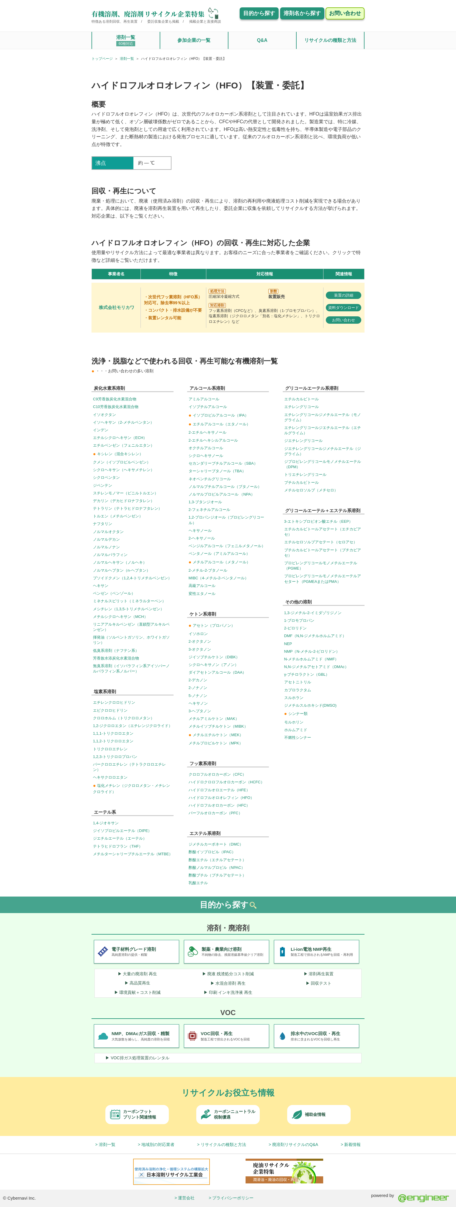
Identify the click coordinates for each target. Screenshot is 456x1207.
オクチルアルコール (206, 448)
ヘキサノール (200, 530)
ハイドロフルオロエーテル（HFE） (219, 790)
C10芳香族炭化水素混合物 (115, 406)
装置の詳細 (343, 295)
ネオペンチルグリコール (210, 479)
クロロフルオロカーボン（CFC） (217, 774)
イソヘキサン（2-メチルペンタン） (123, 422)
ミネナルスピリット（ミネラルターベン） (129, 601)
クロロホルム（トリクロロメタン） (123, 718)
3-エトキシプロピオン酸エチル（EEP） (318, 521)
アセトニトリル (297, 682)
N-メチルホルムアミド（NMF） (311, 659)
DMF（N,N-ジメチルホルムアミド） (315, 636)
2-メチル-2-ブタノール (208, 570)
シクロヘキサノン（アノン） (213, 664)
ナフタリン (102, 524)
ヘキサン (100, 585)
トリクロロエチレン (110, 749)
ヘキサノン (198, 703)
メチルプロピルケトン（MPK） (216, 743)
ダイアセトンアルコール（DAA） (217, 672)
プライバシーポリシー (233, 1198)
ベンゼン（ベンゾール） (114, 593)
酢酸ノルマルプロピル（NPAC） (217, 867)
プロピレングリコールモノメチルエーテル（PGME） (320, 565)
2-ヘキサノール (202, 538)
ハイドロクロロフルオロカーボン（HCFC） (226, 782)
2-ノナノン (198, 687)
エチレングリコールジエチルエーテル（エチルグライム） (322, 430)
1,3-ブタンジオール (205, 502)
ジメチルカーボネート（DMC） (216, 844)
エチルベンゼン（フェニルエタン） (123, 445)
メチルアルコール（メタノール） (219, 562)
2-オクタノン (200, 641)
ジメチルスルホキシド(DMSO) (310, 705)
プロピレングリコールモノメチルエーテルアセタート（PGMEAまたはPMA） (322, 578)
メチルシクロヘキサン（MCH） (120, 616)
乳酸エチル (198, 883)
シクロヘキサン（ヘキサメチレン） (123, 470)
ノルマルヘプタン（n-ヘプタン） (121, 570)
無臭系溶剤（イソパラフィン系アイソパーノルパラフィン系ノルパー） (131, 668)
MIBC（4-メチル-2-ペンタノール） (219, 578)
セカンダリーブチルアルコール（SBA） (223, 463)
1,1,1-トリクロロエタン (113, 733)
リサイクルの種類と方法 (330, 40)
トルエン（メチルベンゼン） (118, 516)
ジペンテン (102, 485)
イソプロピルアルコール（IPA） (219, 415)
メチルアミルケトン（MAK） (214, 718)
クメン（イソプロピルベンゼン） (122, 462)
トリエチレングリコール (305, 474)
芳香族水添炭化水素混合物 (116, 658)
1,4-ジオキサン (106, 823)
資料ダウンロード (343, 307)
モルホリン (293, 722)
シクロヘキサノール (206, 455)
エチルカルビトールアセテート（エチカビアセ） (322, 532)
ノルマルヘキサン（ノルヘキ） (120, 562)
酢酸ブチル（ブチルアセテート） (217, 875)
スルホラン (293, 697)
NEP (288, 644)
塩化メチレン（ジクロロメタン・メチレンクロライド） (131, 788)
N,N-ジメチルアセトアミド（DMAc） (316, 667)
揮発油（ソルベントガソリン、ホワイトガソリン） (131, 640)
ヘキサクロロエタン (110, 777)
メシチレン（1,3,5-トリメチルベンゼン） (128, 609)
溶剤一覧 (125, 40)
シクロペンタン (106, 477)
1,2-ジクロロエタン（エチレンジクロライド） (132, 725)
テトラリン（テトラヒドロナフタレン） (127, 508)
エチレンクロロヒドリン (114, 702)
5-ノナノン (198, 695)
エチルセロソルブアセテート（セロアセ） (320, 542)
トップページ (102, 59)
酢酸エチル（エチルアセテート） (217, 860)
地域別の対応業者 (157, 1144)
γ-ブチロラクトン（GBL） (307, 674)
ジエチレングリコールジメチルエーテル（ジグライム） (322, 451)
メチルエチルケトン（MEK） (216, 734)
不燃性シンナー (297, 737)
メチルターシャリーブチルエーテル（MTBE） (133, 854)
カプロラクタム (297, 690)
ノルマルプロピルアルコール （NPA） (222, 494)
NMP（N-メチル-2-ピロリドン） (312, 651)
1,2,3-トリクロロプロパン (115, 756)
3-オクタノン (200, 649)
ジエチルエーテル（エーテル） (120, 838)
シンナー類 (296, 713)
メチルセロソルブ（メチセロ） (311, 490)
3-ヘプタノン (200, 711)
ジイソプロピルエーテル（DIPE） (122, 830)
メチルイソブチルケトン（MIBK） (218, 726)
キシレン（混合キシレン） (118, 453)
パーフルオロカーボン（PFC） (215, 813)
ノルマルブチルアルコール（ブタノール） (225, 486)
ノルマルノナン (106, 547)
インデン (100, 430)
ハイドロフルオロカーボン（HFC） (219, 805)
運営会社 (186, 1198)
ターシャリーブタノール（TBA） (217, 471)
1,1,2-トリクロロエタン (113, 741)
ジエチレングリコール (303, 440)
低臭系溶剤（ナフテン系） (116, 650)
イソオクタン (104, 414)
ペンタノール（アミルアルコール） (219, 553)
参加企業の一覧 (193, 40)
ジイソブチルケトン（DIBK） (214, 657)
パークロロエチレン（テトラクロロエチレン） (129, 767)
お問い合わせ (343, 320)
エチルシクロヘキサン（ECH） (120, 437)
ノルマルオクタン (108, 531)
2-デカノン (198, 680)
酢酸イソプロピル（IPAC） (212, 852)
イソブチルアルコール (208, 406)
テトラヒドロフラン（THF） (118, 846)
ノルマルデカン (106, 539)
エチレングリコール (301, 406)
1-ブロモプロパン (299, 620)
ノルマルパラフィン (110, 554)
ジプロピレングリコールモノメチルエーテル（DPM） (322, 464)
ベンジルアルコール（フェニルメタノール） (227, 546)
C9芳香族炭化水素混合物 (114, 399)
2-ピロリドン (295, 628)
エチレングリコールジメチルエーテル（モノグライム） (322, 417)
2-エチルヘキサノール (208, 432)
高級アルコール (202, 585)
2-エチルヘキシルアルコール (213, 440)
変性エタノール (202, 593)
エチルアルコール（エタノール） (219, 424)
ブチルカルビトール (301, 482)
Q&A (262, 40)
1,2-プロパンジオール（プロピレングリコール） (226, 520)
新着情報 (352, 1144)
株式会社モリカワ (116, 307)
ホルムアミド (295, 730)
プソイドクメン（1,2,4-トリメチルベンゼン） (132, 578)
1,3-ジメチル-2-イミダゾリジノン (312, 613)
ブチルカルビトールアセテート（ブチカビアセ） (322, 553)
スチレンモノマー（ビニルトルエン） (125, 493)
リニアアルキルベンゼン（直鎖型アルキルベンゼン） (131, 627)
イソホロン (198, 634)
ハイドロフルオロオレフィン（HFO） (221, 797)
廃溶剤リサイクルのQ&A (295, 1144)
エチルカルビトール (301, 399)
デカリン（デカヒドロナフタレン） (123, 501)
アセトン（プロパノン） (212, 625)
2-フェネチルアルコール (210, 509)
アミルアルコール (204, 399)
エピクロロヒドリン (110, 710)
